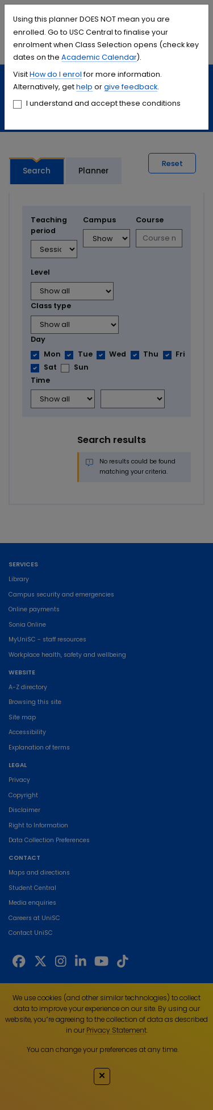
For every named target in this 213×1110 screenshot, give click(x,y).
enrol (71, 74)
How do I (45, 74)
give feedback (130, 87)
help (84, 87)
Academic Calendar (99, 57)
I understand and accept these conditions (103, 103)
